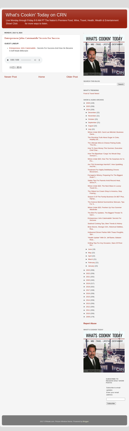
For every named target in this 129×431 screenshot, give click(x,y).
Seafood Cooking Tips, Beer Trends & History (105, 223)
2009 (88, 317)
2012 (88, 307)
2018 (88, 287)
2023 (88, 270)
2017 (88, 290)
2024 (88, 110)
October (91, 119)
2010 (88, 313)
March (90, 259)
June (90, 249)
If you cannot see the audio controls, (23, 60)
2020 (88, 280)
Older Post (72, 76)
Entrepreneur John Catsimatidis (22, 48)
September (92, 122)
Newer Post (10, 76)
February (91, 262)
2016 (88, 293)
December (92, 112)
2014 (88, 300)
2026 (88, 103)
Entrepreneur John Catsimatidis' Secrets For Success (32, 38)
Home (41, 76)
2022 (88, 273)
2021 (88, 277)
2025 (88, 106)
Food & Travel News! (91, 93)
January (91, 266)
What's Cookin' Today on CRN (36, 14)
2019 (88, 283)
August (91, 126)
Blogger (86, 421)
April (90, 256)
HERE (21, 23)
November (92, 116)
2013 (88, 303)
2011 (88, 310)
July (90, 129)
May (90, 253)
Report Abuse (89, 323)
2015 (88, 297)
